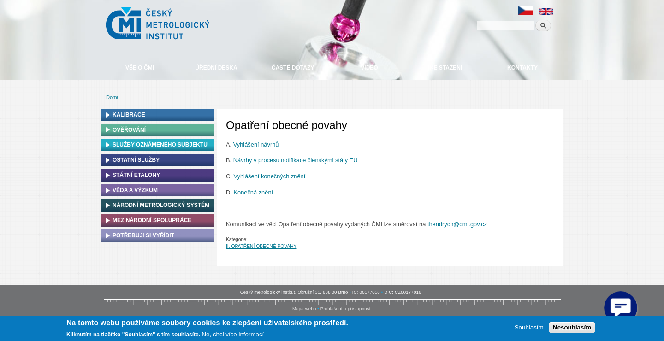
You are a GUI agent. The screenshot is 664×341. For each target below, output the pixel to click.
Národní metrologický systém (161, 205)
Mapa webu (304, 308)
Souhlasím (529, 327)
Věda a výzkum (135, 190)
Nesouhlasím (572, 327)
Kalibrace (129, 115)
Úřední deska (216, 68)
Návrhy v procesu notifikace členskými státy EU (295, 160)
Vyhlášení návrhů (256, 144)
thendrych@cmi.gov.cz (457, 224)
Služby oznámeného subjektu (160, 144)
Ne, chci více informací (233, 334)
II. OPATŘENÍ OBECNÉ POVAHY (261, 246)
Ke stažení (446, 68)
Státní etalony (136, 175)
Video (369, 68)
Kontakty (522, 68)
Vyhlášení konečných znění (269, 176)
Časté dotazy (293, 68)
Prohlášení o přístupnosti (346, 308)
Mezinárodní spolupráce (152, 220)
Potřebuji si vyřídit (143, 235)
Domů (113, 97)
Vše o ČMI (139, 68)
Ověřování (129, 130)
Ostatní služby (136, 160)
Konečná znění (253, 192)
